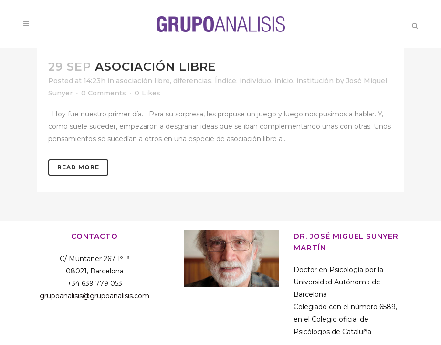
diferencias (192, 80)
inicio (283, 80)
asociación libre (143, 80)
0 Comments (103, 93)
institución (315, 80)
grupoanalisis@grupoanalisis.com (94, 296)
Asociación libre (155, 66)
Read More (78, 167)
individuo (255, 80)
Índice (225, 80)
